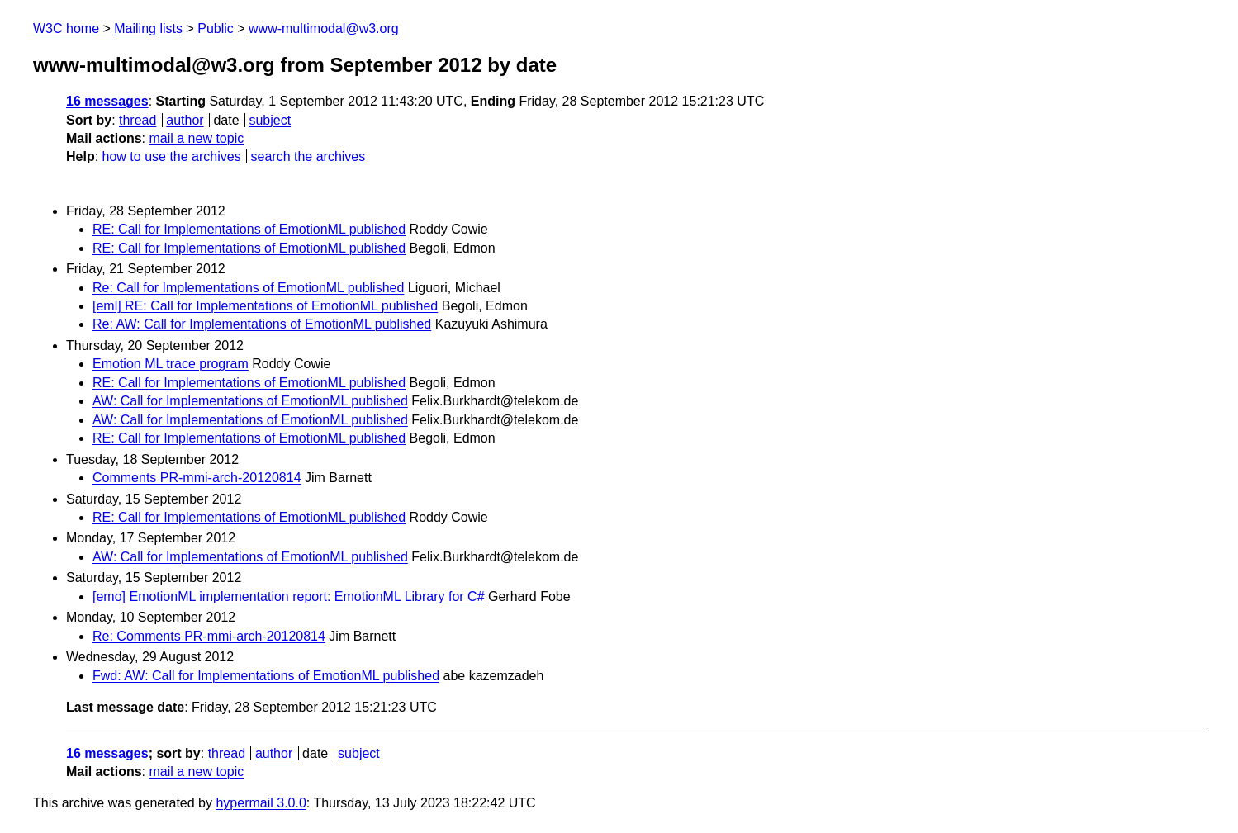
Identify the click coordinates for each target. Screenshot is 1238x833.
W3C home (66, 28)
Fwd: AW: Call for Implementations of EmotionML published (265, 676)
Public (215, 28)
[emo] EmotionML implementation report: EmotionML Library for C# (288, 596)
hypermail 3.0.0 (261, 803)
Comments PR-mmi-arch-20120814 (196, 478)
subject (270, 120)
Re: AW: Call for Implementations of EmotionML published (261, 324)
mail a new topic (196, 138)
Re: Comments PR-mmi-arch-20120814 (208, 636)
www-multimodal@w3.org (324, 28)
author (184, 120)
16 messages (107, 101)
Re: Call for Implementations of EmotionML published (248, 288)
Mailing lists (148, 28)
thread (137, 120)
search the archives (308, 156)
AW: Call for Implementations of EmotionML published (250, 401)
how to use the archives (171, 156)
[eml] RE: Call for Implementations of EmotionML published (265, 306)
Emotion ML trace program (170, 364)
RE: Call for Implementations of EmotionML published (249, 229)
